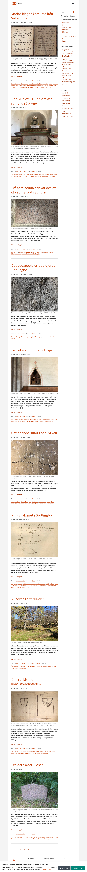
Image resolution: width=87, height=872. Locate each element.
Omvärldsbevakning (68, 108)
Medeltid (13, 176)
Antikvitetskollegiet (15, 84)
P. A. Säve (30, 585)
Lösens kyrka (43, 837)
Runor (33, 81)
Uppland (36, 87)
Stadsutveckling (67, 113)
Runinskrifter (35, 504)
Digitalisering (66, 98)
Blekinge (20, 666)
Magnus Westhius (33, 85)
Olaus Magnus (49, 85)
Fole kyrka (16, 751)
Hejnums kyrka (47, 751)
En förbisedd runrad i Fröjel (32, 350)
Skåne (25, 87)
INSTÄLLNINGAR (64, 868)
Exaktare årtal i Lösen (27, 765)
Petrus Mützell (14, 668)
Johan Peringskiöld (47, 84)
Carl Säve (13, 174)
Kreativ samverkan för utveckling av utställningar (67, 55)
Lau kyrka (17, 753)
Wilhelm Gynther (48, 839)
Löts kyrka (31, 502)
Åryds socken (14, 666)
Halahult (25, 666)
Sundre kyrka (36, 254)
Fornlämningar (66, 101)
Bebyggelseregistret (68, 27)
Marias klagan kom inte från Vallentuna (32, 16)
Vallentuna (41, 87)
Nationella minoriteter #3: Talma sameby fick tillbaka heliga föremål (68, 61)
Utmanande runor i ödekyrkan (34, 433)
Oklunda (41, 421)
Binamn (15, 837)
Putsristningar (28, 504)
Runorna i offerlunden (28, 599)
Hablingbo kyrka (20, 337)
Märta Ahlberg (53, 174)
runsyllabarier (18, 587)
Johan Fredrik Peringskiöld (35, 84)
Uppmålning (52, 176)
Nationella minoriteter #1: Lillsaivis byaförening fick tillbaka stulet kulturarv (68, 81)
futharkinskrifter (45, 419)
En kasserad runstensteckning (67, 50)
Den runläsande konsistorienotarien (26, 681)
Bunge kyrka (14, 584)
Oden (12, 254)
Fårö (12, 751)
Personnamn (27, 176)
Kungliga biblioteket (21, 85)
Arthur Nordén (14, 419)
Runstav (24, 668)
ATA (12, 837)
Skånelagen (30, 87)
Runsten (35, 839)
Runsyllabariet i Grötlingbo (31, 515)
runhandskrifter (20, 87)
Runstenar (37, 753)
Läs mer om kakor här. (48, 869)
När (33, 753)
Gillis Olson (26, 174)
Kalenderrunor (17, 421)
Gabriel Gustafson (27, 584)
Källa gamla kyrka (29, 337)
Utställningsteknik (68, 116)
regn (55, 585)
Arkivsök (66, 23)
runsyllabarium (25, 587)
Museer (64, 106)
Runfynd (30, 254)
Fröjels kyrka (33, 419)
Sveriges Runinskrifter (43, 176)
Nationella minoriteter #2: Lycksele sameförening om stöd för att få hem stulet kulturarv (68, 71)
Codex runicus (24, 84)
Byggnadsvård (66, 95)
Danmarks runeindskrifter (29, 837)
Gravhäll (47, 174)
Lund (27, 85)
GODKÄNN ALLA (78, 868)
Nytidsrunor (48, 666)
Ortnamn (20, 839)
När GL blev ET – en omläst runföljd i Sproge (31, 101)
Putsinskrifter (25, 254)
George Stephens (36, 584)
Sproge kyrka (34, 176)
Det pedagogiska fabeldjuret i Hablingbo (33, 267)
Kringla (65, 32)
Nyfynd (36, 421)
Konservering (66, 103)
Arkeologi (34, 663)
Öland (48, 502)
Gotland (31, 174)
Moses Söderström (40, 666)
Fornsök (65, 29)
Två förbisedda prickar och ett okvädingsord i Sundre (34, 190)
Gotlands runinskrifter (39, 174)
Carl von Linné (14, 252)
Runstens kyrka (42, 504)
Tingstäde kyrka (44, 753)
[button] (73, 4)
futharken (39, 419)
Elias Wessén (19, 174)
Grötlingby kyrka (50, 584)
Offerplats (54, 666)
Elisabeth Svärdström (24, 419)
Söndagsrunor (50, 504)
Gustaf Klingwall (39, 751)
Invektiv (41, 252)
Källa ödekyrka (37, 337)
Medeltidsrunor (42, 85)
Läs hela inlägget (16, 77)
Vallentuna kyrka (49, 87)
